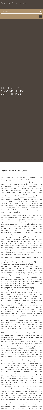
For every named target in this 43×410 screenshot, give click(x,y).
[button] (40, 16)
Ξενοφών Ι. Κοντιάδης (14, 3)
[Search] (40, 11)
